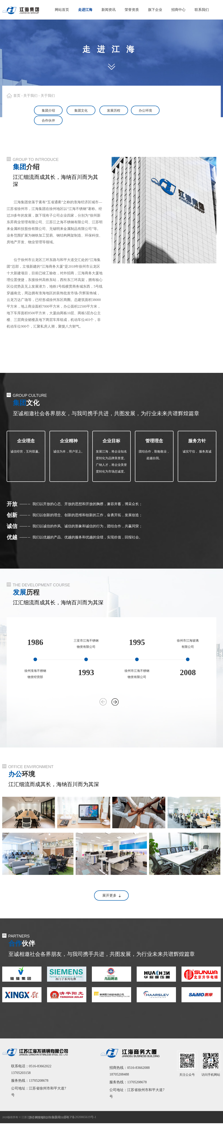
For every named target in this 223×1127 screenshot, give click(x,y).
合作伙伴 (195, 110)
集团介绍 (28, 110)
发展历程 (111, 110)
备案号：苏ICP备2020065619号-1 (73, 1106)
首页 (16, 95)
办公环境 (153, 110)
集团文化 (70, 110)
